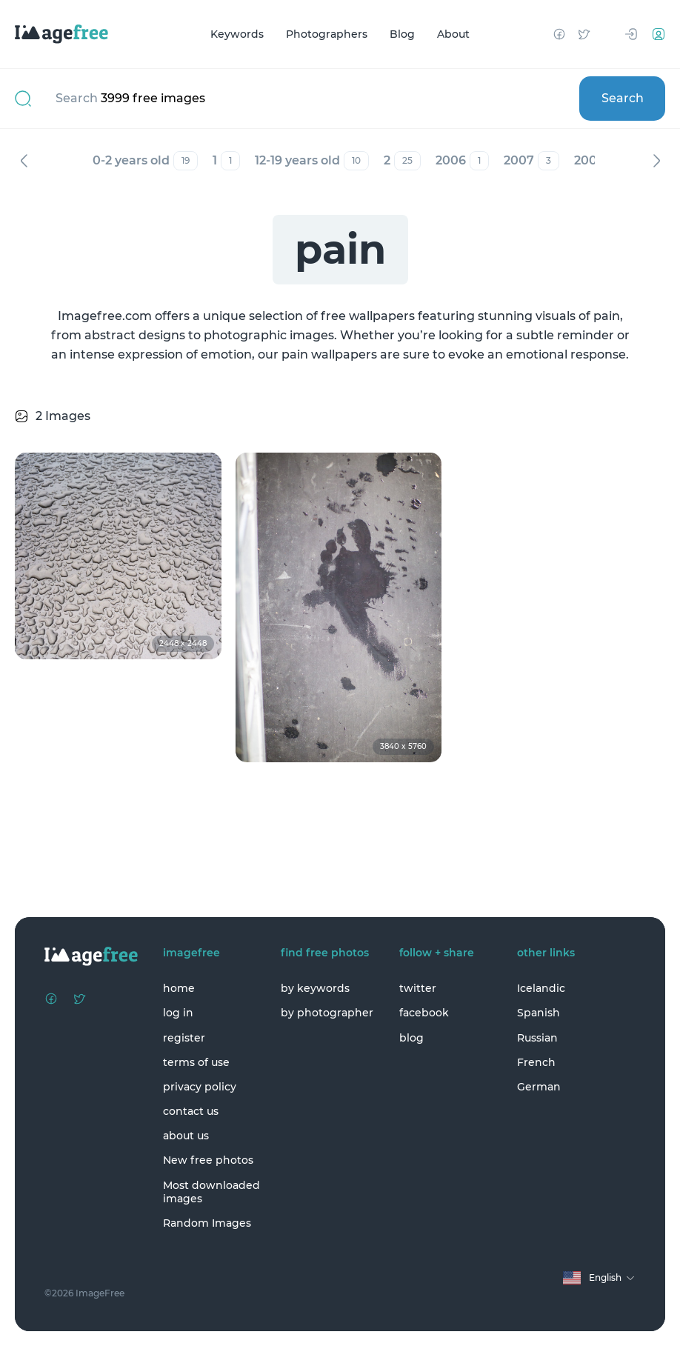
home (179, 988)
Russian (537, 1038)
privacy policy (199, 1086)
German (539, 1086)
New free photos (208, 1160)
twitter (417, 988)
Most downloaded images (211, 1192)
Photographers (326, 34)
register (184, 1038)
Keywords (237, 34)
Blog (402, 34)
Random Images (207, 1223)
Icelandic (541, 988)
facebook (424, 1012)
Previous (24, 161)
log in (178, 1012)
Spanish (538, 1012)
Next (656, 161)
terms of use (196, 1062)
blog (411, 1038)
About (453, 34)
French (536, 1062)
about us (186, 1135)
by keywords (315, 988)
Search (622, 98)
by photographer (327, 1012)
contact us (191, 1111)
